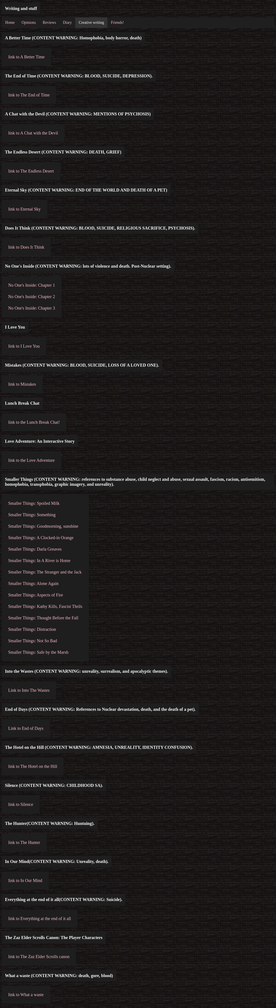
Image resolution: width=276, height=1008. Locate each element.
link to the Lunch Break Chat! (34, 422)
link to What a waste (26, 994)
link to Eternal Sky (24, 209)
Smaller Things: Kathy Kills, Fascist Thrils (45, 606)
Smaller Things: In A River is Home (39, 560)
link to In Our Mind (25, 880)
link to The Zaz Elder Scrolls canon (38, 956)
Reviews (49, 22)
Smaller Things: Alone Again (33, 583)
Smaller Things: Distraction (32, 629)
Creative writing (91, 22)
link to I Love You (24, 346)
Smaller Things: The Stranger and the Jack (45, 572)
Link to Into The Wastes (29, 690)
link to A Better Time (26, 56)
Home (10, 22)
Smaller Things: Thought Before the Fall (43, 617)
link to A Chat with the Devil (33, 133)
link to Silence (20, 804)
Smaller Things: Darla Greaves (35, 549)
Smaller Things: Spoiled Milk (34, 503)
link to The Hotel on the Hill (32, 766)
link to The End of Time (29, 95)
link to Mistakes (22, 384)
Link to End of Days (25, 728)
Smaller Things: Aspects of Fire (35, 595)
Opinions (29, 22)
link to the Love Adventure (31, 460)
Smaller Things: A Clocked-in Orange (41, 537)
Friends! (117, 22)
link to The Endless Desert (31, 171)
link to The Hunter (24, 842)
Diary (67, 22)
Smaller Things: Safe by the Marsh (38, 652)
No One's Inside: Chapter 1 (31, 285)
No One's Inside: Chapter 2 (31, 296)
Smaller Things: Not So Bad (32, 640)
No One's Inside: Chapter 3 (31, 308)
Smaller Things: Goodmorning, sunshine (43, 526)
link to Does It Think (26, 247)
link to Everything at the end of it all (39, 918)
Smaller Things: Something (32, 514)
